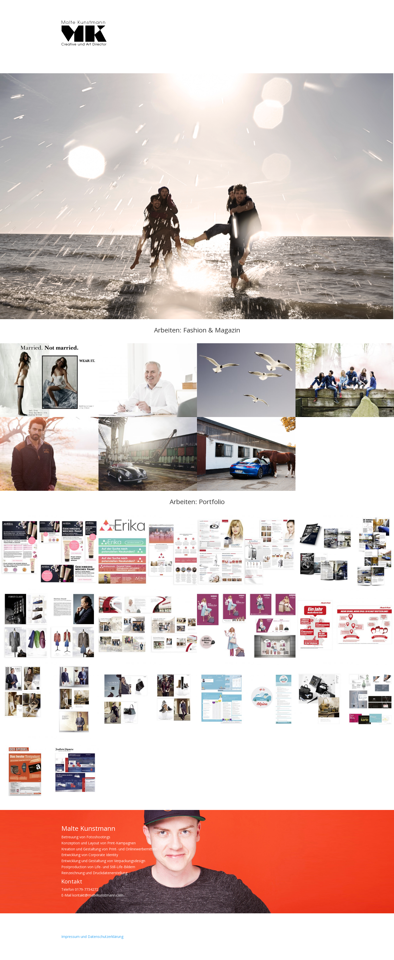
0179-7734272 (86, 889)
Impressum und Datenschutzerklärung (92, 936)
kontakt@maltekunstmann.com (97, 895)
